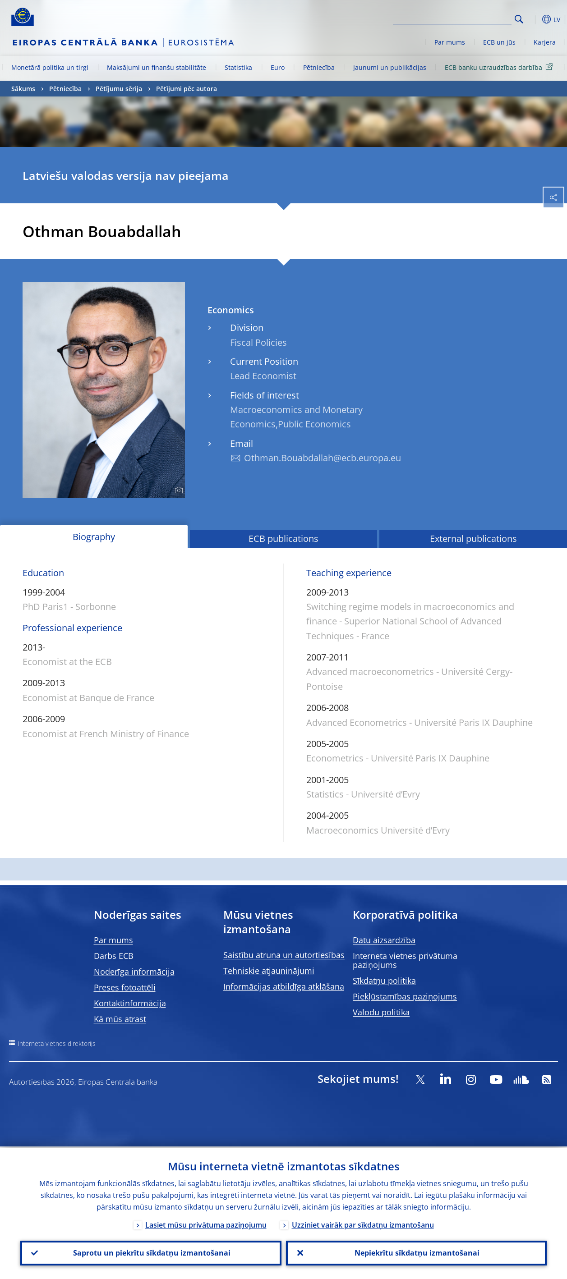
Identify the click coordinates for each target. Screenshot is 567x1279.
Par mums (449, 42)
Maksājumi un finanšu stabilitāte (156, 67)
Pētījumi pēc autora (186, 88)
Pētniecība (319, 67)
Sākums (23, 88)
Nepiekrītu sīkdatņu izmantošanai (416, 1252)
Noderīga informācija (134, 971)
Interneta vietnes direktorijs (57, 1043)
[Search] (466, 18)
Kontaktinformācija (130, 1003)
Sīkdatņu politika (384, 980)
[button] (533, 19)
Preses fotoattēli (125, 987)
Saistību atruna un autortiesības (284, 954)
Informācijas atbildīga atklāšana (283, 986)
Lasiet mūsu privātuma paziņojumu (206, 1224)
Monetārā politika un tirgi (49, 67)
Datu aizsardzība (384, 940)
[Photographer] (177, 490)
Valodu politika (381, 1012)
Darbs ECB (114, 955)
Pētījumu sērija (119, 88)
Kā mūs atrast (120, 1018)
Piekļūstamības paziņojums (405, 996)
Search (519, 19)
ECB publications (283, 538)
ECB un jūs (499, 42)
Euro (278, 67)
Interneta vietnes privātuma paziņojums (405, 960)
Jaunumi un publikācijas (389, 67)
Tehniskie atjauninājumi (268, 970)
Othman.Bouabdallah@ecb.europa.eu (322, 458)
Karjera (545, 42)
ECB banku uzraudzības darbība (500, 67)
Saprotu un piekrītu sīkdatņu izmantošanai (151, 1252)
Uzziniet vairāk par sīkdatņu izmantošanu (363, 1224)
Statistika (238, 67)
